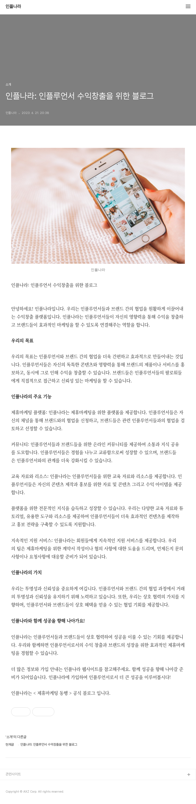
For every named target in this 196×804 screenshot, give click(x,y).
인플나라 (13, 6)
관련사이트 (13, 774)
